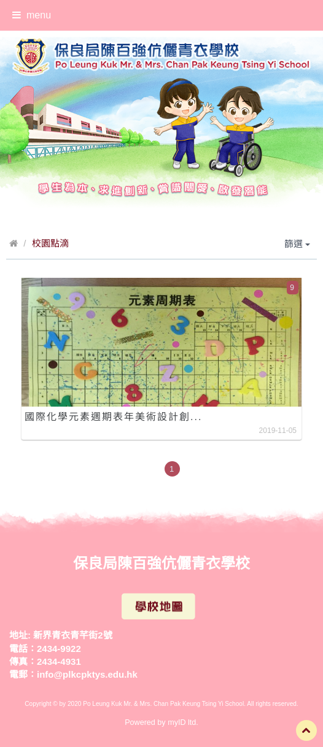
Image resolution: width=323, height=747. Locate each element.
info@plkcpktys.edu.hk (87, 674)
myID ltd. (183, 722)
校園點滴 (50, 243)
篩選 (297, 244)
